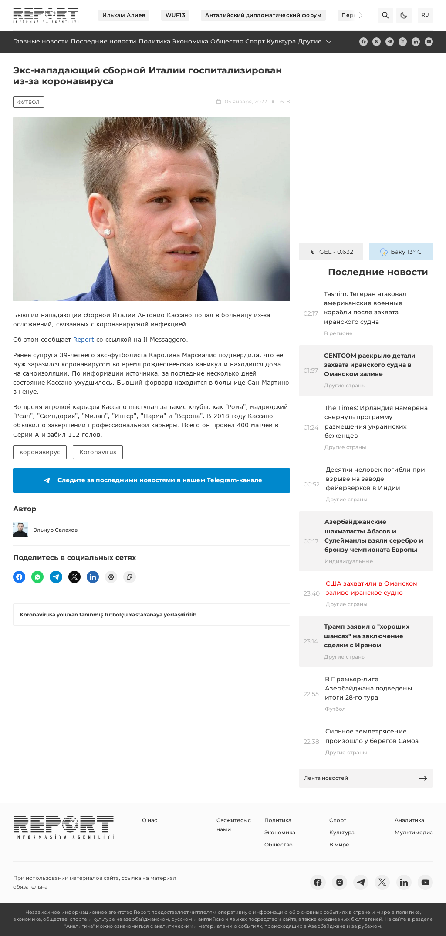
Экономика (279, 832)
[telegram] (389, 41)
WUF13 (176, 15)
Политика (277, 820)
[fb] (363, 41)
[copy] (129, 577)
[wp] (37, 577)
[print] (111, 577)
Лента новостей (366, 778)
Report (83, 339)
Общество (278, 844)
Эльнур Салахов (45, 529)
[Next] (355, 15)
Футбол (28, 102)
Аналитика (409, 820)
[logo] (46, 15)
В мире (339, 844)
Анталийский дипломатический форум (263, 15)
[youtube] (429, 41)
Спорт (337, 820)
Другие (315, 41)
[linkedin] (416, 41)
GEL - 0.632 (331, 252)
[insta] (376, 41)
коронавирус (40, 452)
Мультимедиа (414, 832)
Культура (342, 832)
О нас (149, 820)
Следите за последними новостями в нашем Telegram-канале (151, 480)
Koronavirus (97, 452)
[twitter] (403, 41)
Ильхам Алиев (123, 15)
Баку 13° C (401, 252)
